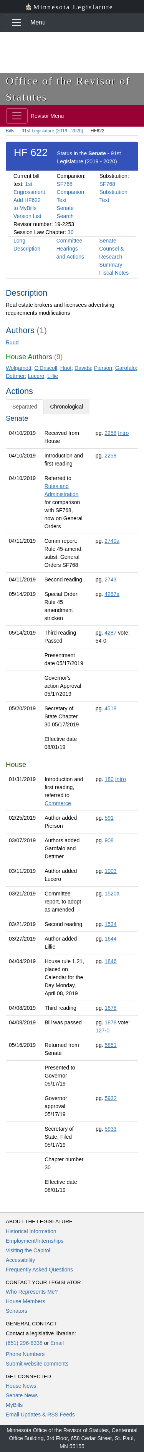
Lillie (52, 376)
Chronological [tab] (66, 407)
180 (108, 779)
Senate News (22, 1395)
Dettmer (15, 376)
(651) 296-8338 (24, 1343)
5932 (110, 1098)
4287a (111, 594)
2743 (110, 579)
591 (108, 818)
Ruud (12, 342)
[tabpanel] (72, 805)
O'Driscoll (45, 368)
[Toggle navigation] (16, 22)
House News (21, 1386)
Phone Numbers (25, 1354)
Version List (27, 216)
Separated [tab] (24, 407)
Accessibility (20, 1260)
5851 (110, 1045)
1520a (111, 893)
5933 (110, 1129)
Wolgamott (18, 368)
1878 (110, 1008)
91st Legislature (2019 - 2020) (52, 130)
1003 (110, 871)
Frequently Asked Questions (39, 1269)
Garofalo (125, 368)
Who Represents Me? (32, 1292)
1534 (110, 924)
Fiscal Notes (114, 273)
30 (71, 232)
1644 (110, 939)
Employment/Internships (34, 1241)
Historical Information (31, 1231)
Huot (66, 368)
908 (108, 840)
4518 (110, 708)
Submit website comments (37, 1364)
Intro (123, 433)
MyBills (14, 1405)
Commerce (58, 803)
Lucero (36, 376)
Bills (10, 130)
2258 (110, 433)
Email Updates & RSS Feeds (40, 1414)
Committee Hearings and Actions (70, 249)
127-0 (102, 1030)
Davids (82, 368)
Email (57, 1343)
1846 (110, 961)
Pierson (103, 368)
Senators (16, 1311)
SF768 (64, 184)
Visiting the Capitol (28, 1250)
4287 (110, 633)
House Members (25, 1301)
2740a (111, 541)
